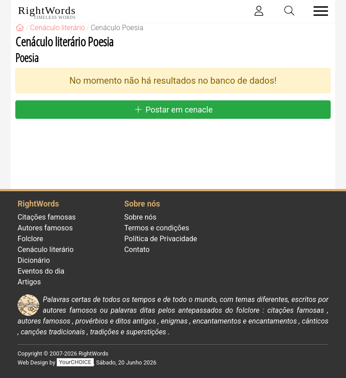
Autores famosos (45, 228)
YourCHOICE (75, 362)
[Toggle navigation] (318, 11)
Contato (137, 249)
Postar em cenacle (173, 109)
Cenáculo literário (45, 249)
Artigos (29, 282)
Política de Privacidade (160, 238)
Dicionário (34, 260)
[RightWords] (19, 27)
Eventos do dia (41, 271)
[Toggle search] (289, 11)
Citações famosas (47, 217)
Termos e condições (156, 228)
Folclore (30, 238)
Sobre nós (140, 217)
